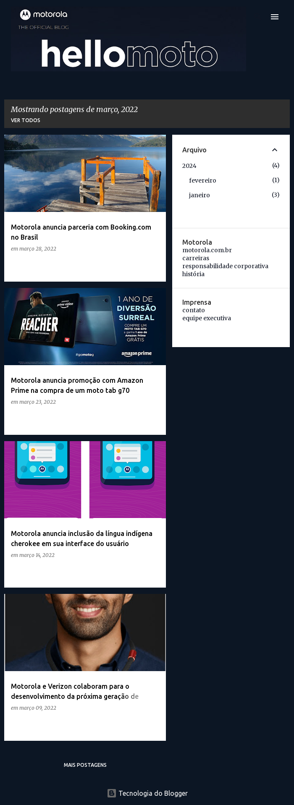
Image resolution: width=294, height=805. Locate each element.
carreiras (195, 258)
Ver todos (25, 120)
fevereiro (202, 180)
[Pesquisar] (258, 17)
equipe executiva (206, 318)
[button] (154, 266)
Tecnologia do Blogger (147, 793)
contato (193, 310)
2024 (189, 166)
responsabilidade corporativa (225, 266)
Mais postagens (85, 765)
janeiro (199, 195)
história (193, 274)
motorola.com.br (207, 250)
